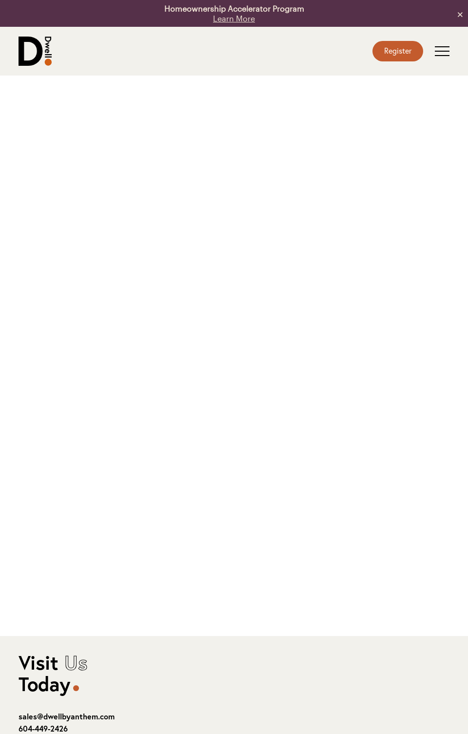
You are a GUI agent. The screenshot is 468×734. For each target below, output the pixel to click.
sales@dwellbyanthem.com (67, 716)
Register (397, 50)
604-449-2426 (43, 728)
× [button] (460, 13)
